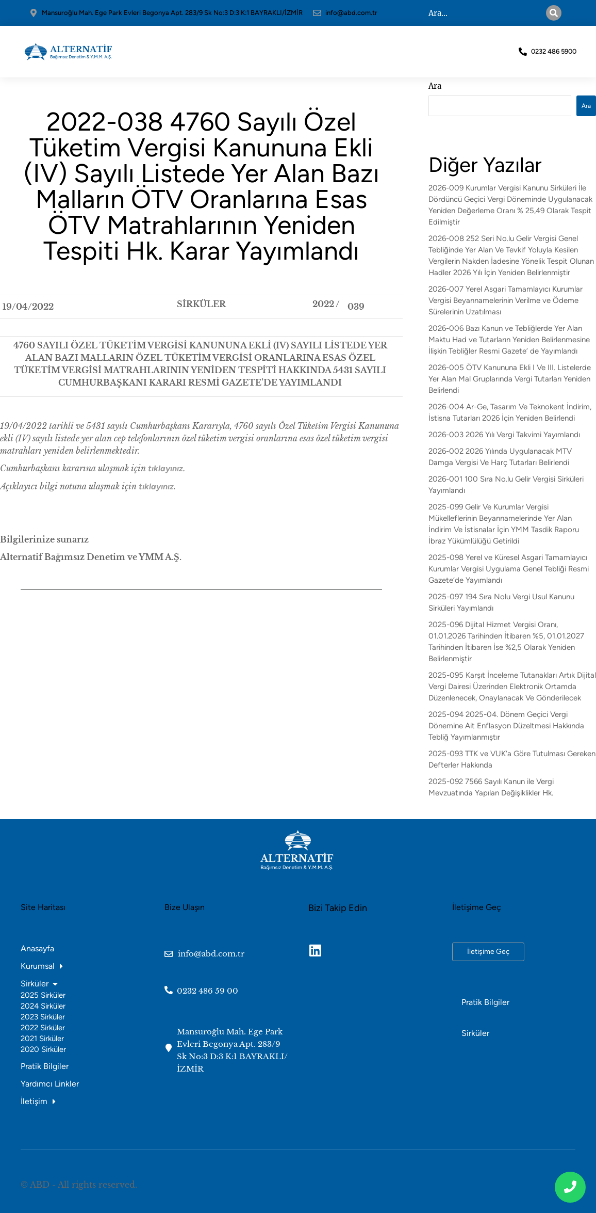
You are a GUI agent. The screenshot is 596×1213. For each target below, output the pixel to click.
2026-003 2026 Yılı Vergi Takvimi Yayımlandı (504, 434)
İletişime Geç (488, 951)
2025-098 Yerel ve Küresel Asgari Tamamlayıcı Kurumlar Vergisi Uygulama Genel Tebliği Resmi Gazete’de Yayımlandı (508, 569)
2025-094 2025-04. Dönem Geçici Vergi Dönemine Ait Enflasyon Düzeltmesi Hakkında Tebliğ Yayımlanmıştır (506, 726)
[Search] (562, 13)
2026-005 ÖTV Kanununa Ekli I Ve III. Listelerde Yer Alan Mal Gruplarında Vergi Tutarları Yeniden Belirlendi (509, 379)
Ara (434, 86)
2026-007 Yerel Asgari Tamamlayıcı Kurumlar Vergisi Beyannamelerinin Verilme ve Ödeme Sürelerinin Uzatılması (505, 300)
